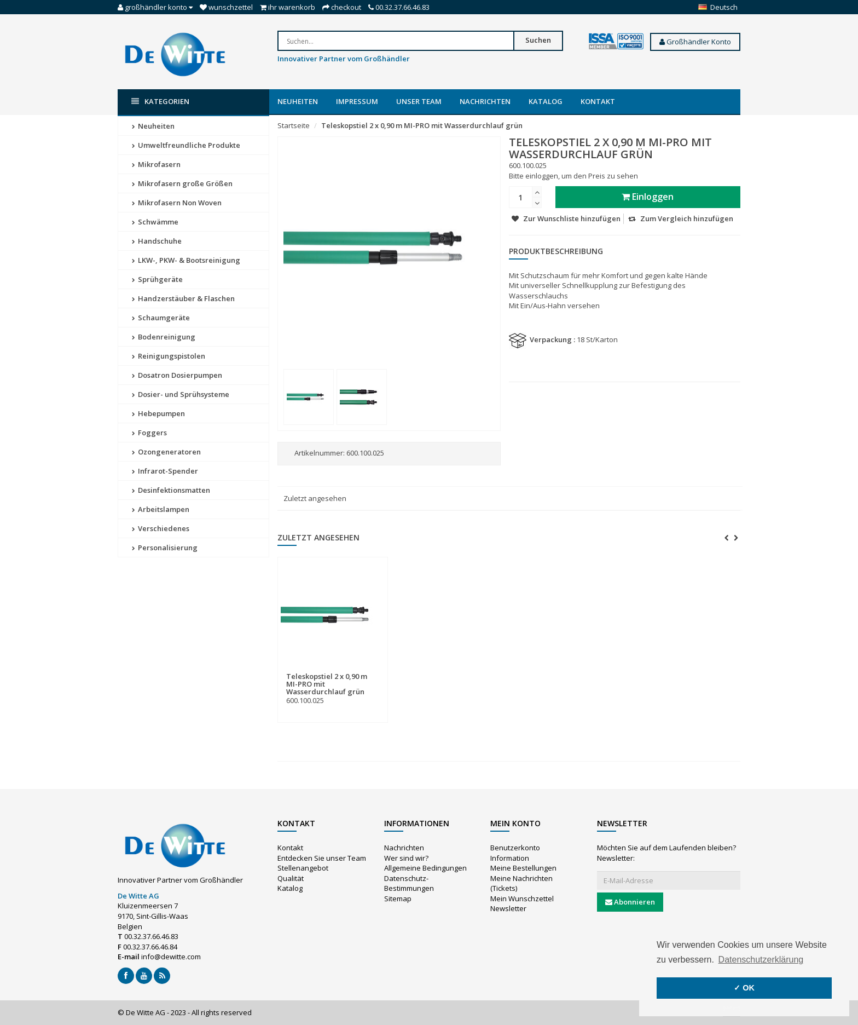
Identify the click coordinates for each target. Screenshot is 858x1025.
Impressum (357, 101)
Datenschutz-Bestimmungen (409, 883)
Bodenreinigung (163, 337)
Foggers (149, 432)
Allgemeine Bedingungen (425, 868)
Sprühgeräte (157, 279)
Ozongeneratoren (166, 452)
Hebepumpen (158, 413)
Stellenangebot (302, 868)
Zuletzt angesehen (314, 498)
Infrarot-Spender (165, 471)
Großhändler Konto (695, 42)
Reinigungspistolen (168, 356)
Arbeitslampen (160, 509)
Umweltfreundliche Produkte (186, 145)
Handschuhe (157, 241)
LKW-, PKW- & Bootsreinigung (186, 260)
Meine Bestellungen (523, 868)
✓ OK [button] (744, 987)
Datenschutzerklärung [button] (761, 959)
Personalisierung (165, 547)
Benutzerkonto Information (515, 853)
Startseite (293, 125)
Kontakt (598, 101)
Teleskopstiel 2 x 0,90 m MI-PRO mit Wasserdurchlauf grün (422, 125)
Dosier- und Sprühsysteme (180, 394)
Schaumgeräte (161, 318)
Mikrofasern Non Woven (177, 203)
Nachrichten (485, 101)
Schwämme (155, 222)
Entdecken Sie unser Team (321, 858)
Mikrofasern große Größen (182, 183)
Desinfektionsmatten (171, 490)
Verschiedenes (160, 528)
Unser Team (419, 101)
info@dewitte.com (171, 956)
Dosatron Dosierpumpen (177, 375)
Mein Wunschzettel (522, 898)
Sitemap (397, 898)
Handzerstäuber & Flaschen (183, 298)
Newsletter (508, 908)
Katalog (546, 101)
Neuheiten (297, 101)
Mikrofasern (156, 164)
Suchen (538, 40)
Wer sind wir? (406, 858)
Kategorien (160, 101)
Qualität (290, 878)
